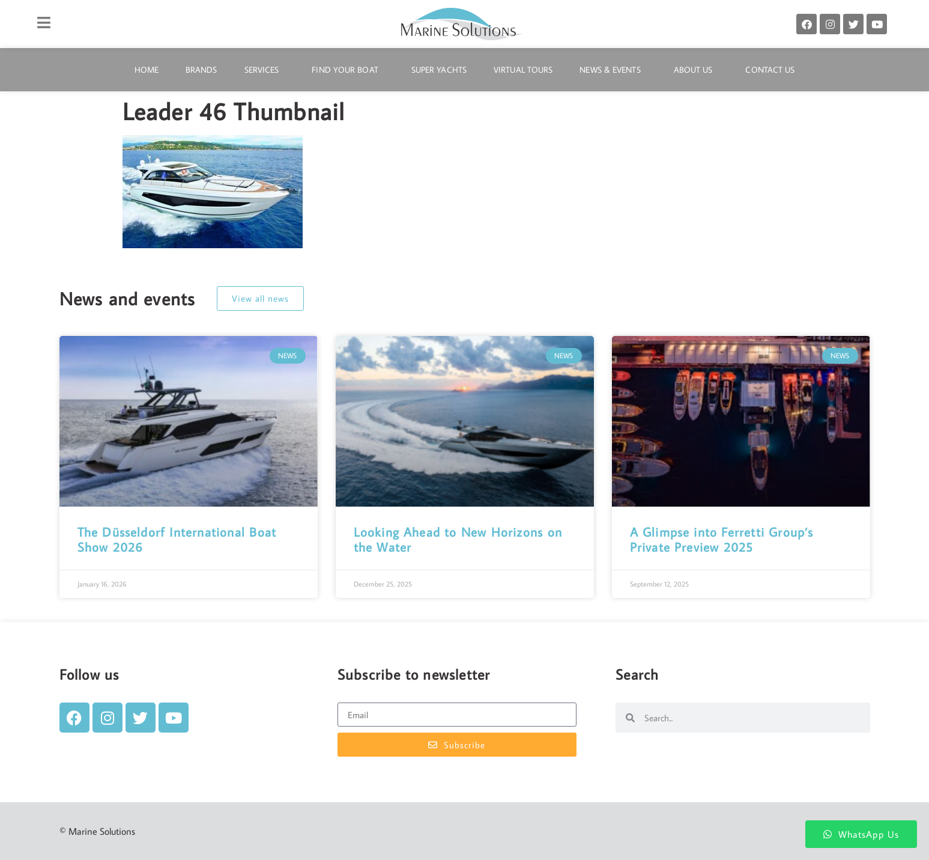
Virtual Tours (523, 69)
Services (264, 70)
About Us (696, 70)
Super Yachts (439, 69)
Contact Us (769, 69)
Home (147, 69)
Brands (201, 69)
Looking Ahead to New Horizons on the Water (458, 539)
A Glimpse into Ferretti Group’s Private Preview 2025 (722, 539)
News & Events (612, 70)
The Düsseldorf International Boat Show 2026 (177, 539)
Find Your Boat (348, 70)
